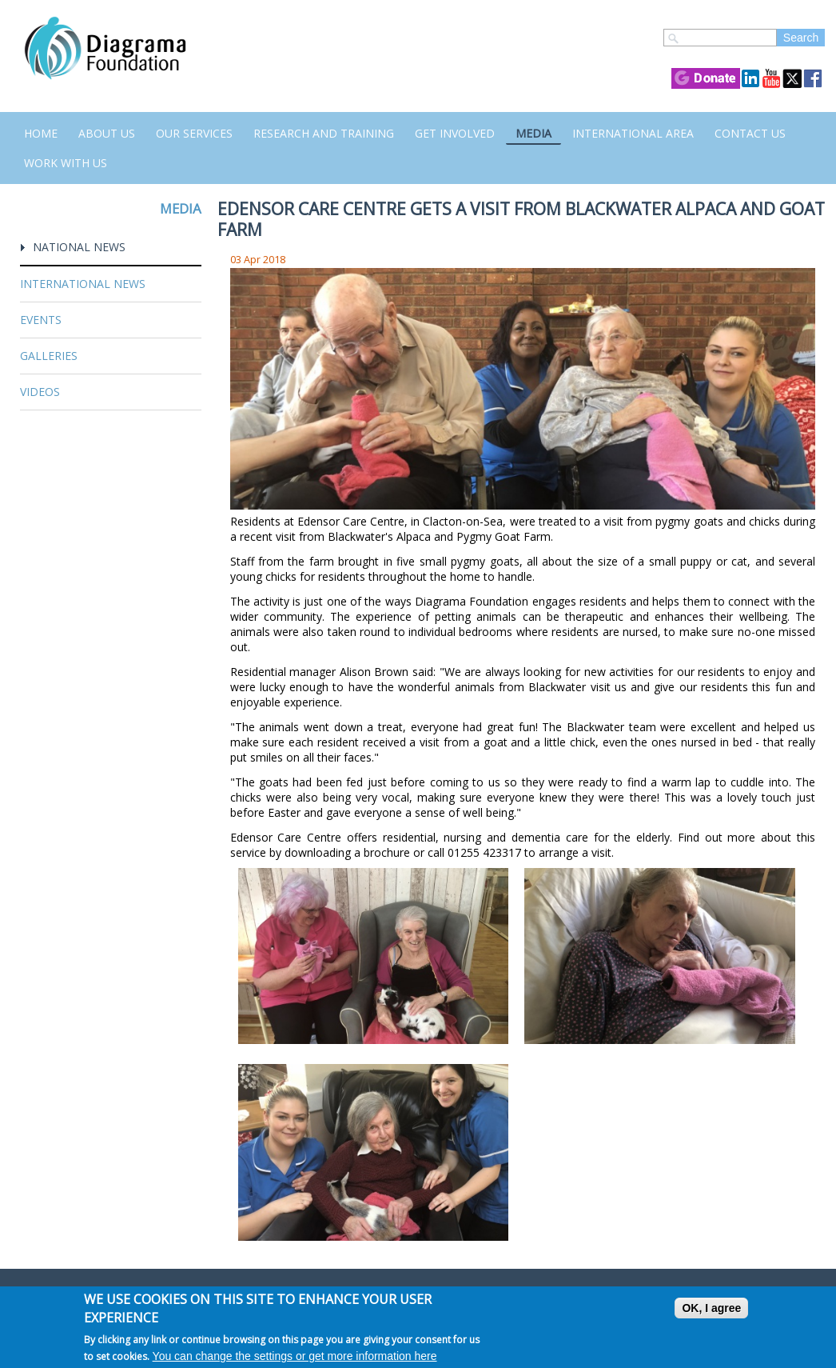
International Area (633, 133)
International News (82, 283)
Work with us (65, 162)
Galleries (49, 355)
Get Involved (455, 133)
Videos (40, 391)
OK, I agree (711, 1308)
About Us (106, 133)
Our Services (194, 133)
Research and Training (323, 133)
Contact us (750, 133)
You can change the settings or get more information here (295, 1356)
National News (79, 246)
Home (41, 133)
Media (533, 133)
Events (41, 319)
